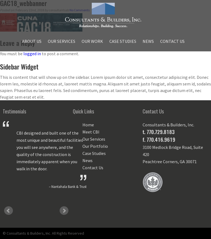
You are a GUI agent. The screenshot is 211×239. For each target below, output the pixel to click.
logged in (32, 53)
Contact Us (172, 41)
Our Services (61, 41)
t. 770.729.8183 (158, 131)
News (148, 41)
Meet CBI (90, 132)
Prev (8, 210)
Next (64, 210)
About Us (31, 41)
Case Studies (122, 41)
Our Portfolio (95, 146)
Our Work (92, 41)
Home (88, 124)
